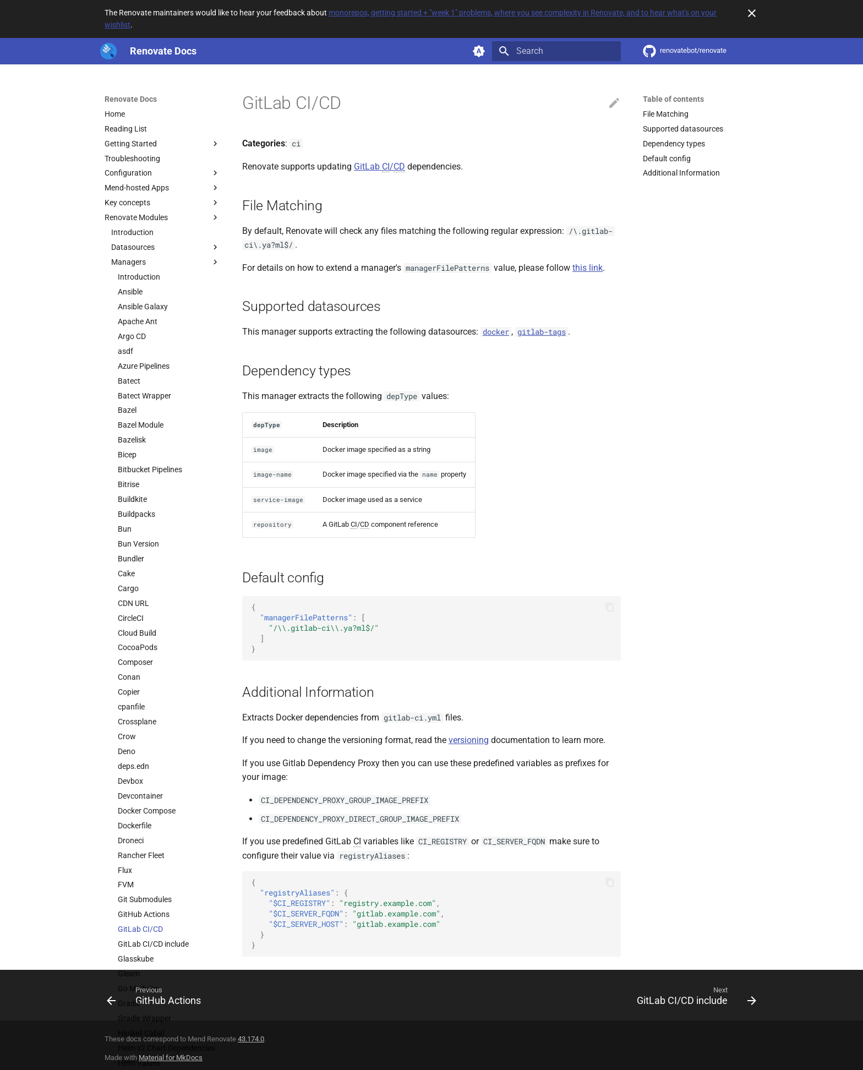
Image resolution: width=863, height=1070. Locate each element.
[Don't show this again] (751, 13)
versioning (469, 740)
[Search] (556, 51)
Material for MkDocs (171, 1057)
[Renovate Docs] (108, 51)
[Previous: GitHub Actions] (157, 998)
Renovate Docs (131, 99)
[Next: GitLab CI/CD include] (693, 998)
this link (587, 268)
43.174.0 (251, 1039)
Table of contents (673, 99)
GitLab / (379, 166)
